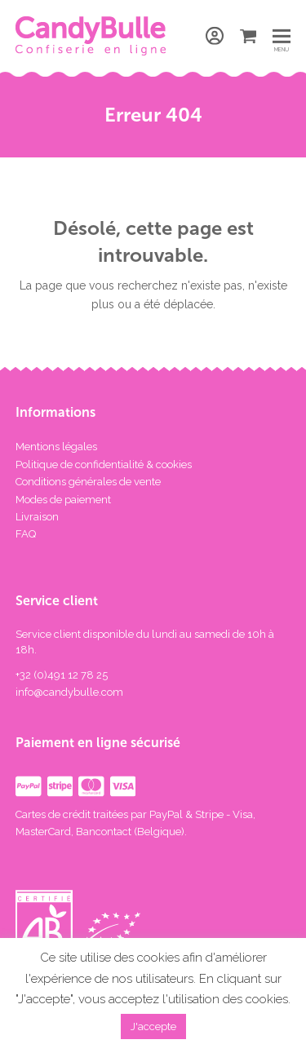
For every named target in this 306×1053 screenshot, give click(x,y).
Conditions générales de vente (88, 482)
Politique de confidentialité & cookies (104, 464)
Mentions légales (56, 446)
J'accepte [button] (153, 1026)
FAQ (26, 534)
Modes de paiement (63, 499)
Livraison (37, 517)
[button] (281, 35)
